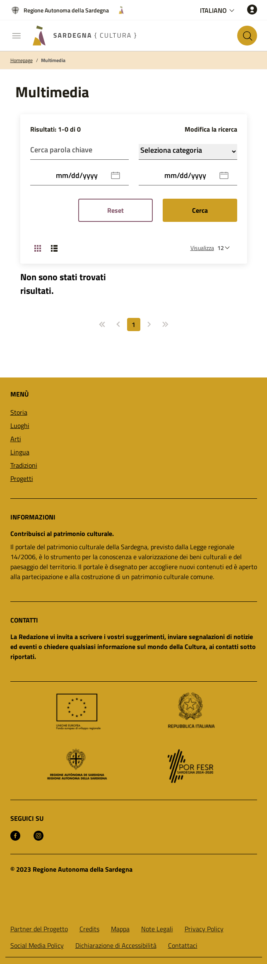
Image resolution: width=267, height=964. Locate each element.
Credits (89, 929)
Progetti (21, 478)
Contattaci (182, 945)
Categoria (188, 151)
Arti (15, 439)
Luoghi (19, 425)
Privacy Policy (204, 929)
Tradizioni (23, 465)
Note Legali (157, 929)
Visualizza (202, 247)
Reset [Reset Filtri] (115, 210)
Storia (18, 412)
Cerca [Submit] (200, 210)
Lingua (19, 452)
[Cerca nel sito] (247, 36)
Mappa (120, 929)
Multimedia (53, 60)
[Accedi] (252, 9)
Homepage (21, 60)
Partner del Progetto (39, 929)
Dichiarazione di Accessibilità (115, 945)
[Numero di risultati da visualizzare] (225, 248)
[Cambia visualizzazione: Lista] (54, 248)
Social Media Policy (37, 945)
